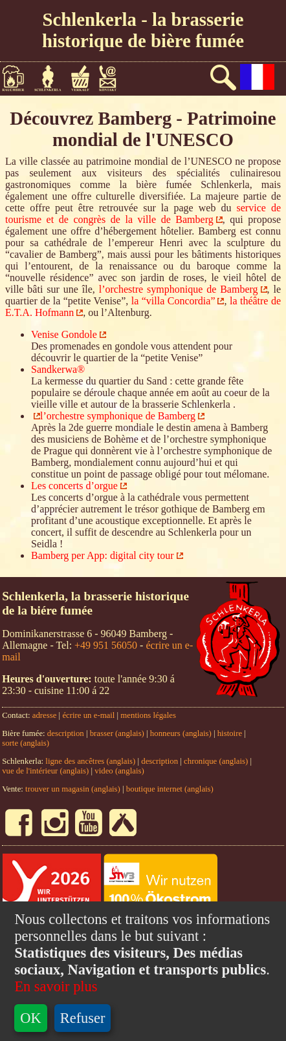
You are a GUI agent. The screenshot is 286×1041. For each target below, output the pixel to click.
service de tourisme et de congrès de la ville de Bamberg (143, 213)
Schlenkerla (53, 78)
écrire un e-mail (88, 715)
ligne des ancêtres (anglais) (90, 761)
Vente (84, 78)
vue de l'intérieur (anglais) (45, 770)
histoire (229, 733)
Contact (113, 78)
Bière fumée (18, 78)
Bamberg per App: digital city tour (102, 555)
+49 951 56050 (105, 645)
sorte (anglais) (25, 743)
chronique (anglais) (217, 761)
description (65, 733)
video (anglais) (119, 770)
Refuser (82, 1018)
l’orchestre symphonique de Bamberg (178, 289)
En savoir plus (55, 986)
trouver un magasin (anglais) (72, 789)
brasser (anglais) (117, 733)
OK (30, 1018)
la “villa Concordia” (173, 300)
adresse (44, 715)
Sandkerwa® (58, 369)
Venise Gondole (64, 334)
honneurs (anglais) (181, 733)
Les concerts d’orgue (74, 485)
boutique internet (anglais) (170, 789)
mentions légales (148, 715)
